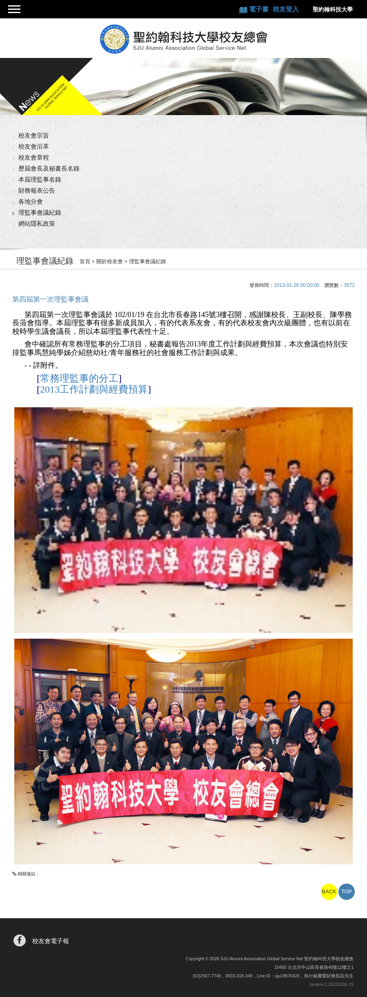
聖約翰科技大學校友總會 (183, 39)
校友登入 (286, 9)
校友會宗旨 (33, 135)
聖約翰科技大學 (333, 9)
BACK (329, 891)
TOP (346, 891)
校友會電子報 (50, 941)
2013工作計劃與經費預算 (94, 389)
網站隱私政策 (36, 223)
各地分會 (30, 201)
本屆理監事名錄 (39, 179)
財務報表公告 (36, 190)
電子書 (259, 9)
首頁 (85, 261)
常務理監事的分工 (79, 378)
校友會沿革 (33, 146)
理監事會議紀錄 (39, 212)
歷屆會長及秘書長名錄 (49, 168)
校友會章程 (33, 157)
